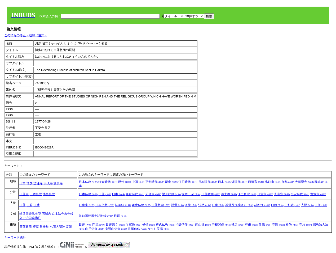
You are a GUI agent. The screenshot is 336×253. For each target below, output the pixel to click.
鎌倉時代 (107, 182)
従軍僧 (133, 224)
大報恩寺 (304, 182)
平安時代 (154, 182)
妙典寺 (58, 183)
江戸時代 (187, 182)
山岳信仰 (94, 229)
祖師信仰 (184, 224)
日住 (320, 205)
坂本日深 (190, 194)
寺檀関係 (221, 224)
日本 (22, 183)
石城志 (46, 213)
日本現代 (207, 182)
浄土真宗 (247, 194)
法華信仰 (137, 229)
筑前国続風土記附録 (96, 216)
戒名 (237, 224)
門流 (98, 224)
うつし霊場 (158, 229)
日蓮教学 (210, 194)
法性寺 (38, 183)
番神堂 (44, 226)
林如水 (262, 205)
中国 (138, 182)
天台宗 (153, 194)
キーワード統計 (15, 237)
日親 (30, 205)
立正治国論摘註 (30, 218)
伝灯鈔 (292, 205)
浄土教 (229, 194)
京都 (287, 182)
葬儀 (251, 224)
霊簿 (69, 226)
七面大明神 (57, 226)
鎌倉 (171, 182)
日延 (120, 216)
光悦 (307, 205)
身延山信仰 (116, 229)
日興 (277, 205)
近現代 (239, 182)
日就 (36, 205)
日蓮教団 (25, 226)
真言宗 (282, 194)
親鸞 (177, 205)
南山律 (203, 224)
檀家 (36, 226)
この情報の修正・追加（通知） (25, 35)
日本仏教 (88, 182)
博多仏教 (49, 194)
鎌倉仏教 (141, 205)
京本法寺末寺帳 (62, 213)
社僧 (292, 224)
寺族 (305, 224)
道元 (191, 205)
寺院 (278, 224)
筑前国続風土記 (30, 213)
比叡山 (273, 182)
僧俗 (148, 224)
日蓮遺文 (115, 224)
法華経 (123, 205)
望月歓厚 (171, 194)
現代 (124, 182)
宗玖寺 (48, 183)
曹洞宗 (318, 194)
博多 (30, 183)
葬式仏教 (165, 224)
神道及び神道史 (239, 205)
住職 (265, 224)
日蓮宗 (256, 182)
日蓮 (104, 194)
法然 (204, 205)
